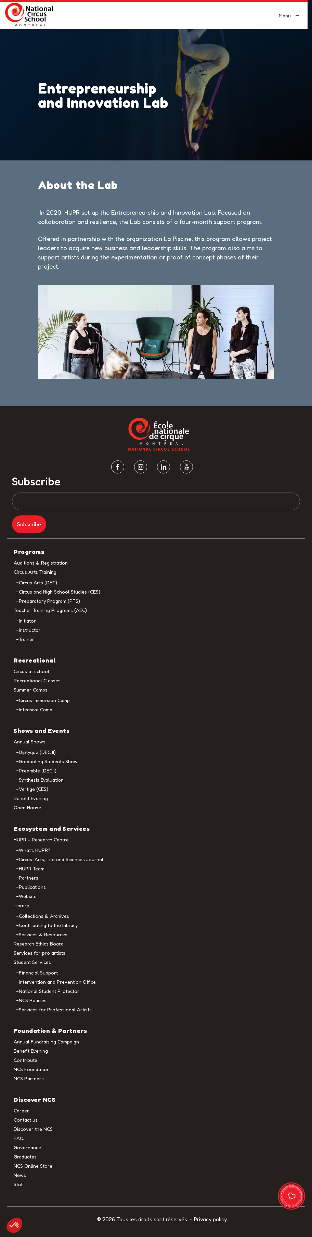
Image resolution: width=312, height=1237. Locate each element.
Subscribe (36, 481)
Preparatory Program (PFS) (49, 601)
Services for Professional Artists (55, 1009)
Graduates (25, 1157)
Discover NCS (34, 1099)
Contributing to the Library (48, 925)
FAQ (19, 1138)
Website (28, 896)
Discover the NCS (33, 1129)
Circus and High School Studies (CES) (59, 592)
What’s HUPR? (34, 850)
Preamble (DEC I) (37, 770)
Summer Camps (31, 690)
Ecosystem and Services (52, 828)
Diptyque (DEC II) (37, 752)
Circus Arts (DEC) (38, 582)
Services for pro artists (39, 953)
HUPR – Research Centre (41, 839)
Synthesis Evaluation (41, 780)
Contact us (26, 1120)
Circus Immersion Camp (44, 700)
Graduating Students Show (48, 761)
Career (21, 1110)
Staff (19, 1184)
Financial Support (38, 973)
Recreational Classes (37, 680)
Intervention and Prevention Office (57, 982)
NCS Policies (33, 1000)
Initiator (27, 621)
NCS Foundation (32, 1069)
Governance (27, 1147)
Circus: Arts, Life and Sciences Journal (61, 859)
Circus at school (31, 671)
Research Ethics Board (39, 944)
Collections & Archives (44, 916)
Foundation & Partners (50, 1030)
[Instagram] (140, 466)
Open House (27, 807)
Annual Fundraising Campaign (46, 1041)
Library (21, 905)
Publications (32, 887)
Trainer (26, 639)
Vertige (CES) (33, 789)
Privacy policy (210, 1219)
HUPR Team (31, 868)
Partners (28, 878)
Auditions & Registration (41, 563)
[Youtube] (186, 466)
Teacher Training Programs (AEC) (50, 610)
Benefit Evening (31, 798)
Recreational (35, 660)
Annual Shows (30, 741)
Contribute (25, 1060)
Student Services (32, 962)
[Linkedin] (163, 466)
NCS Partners (29, 1078)
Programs (29, 551)
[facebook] (117, 466)
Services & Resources (43, 934)
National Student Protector (49, 991)
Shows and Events (41, 730)
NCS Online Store (33, 1166)
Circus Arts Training (35, 572)
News (20, 1175)
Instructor (30, 630)
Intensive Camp (35, 709)
